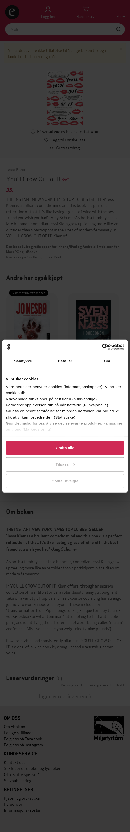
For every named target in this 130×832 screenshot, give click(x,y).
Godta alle (65, 447)
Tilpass (65, 464)
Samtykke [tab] (23, 360)
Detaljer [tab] (65, 360)
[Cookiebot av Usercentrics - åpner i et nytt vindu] (102, 347)
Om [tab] (107, 360)
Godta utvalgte (65, 481)
